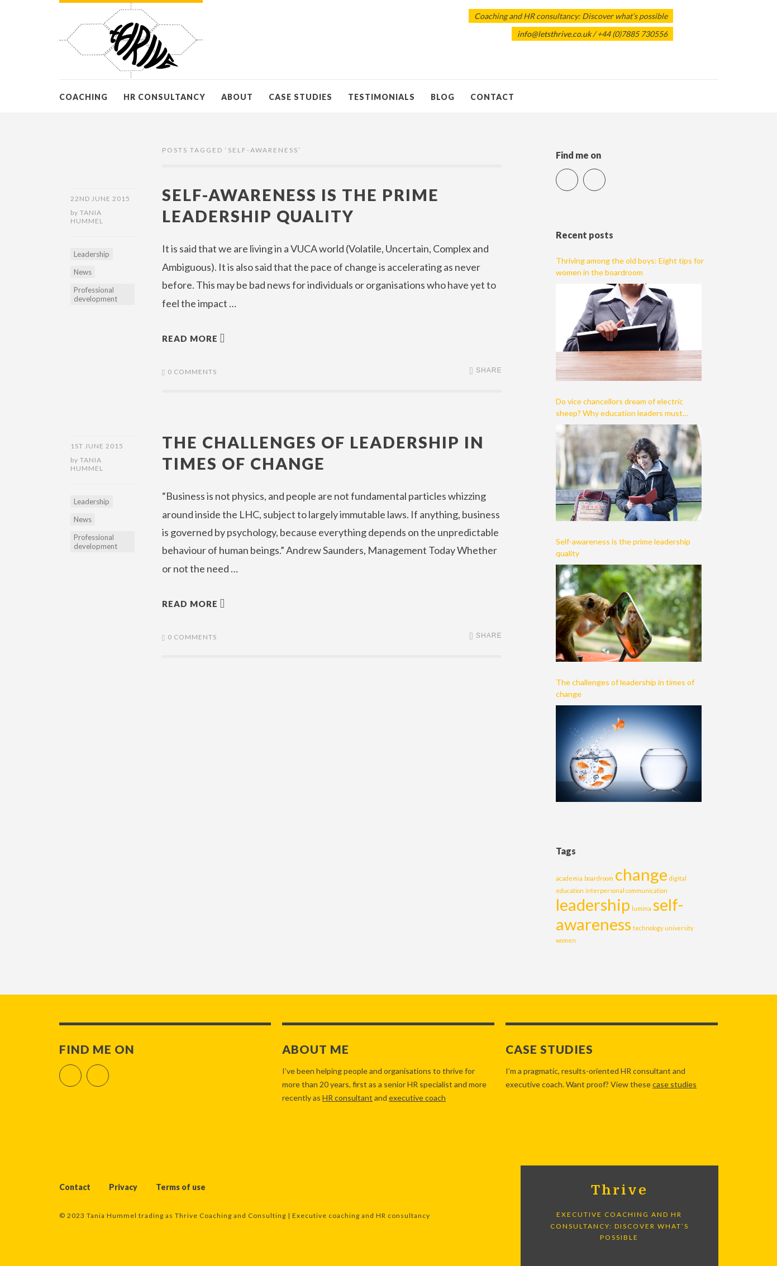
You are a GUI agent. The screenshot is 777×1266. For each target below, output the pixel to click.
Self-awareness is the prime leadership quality (623, 547)
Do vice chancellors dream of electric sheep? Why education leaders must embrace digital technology (619, 407)
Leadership (91, 254)
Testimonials (381, 97)
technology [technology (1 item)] (648, 927)
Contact (492, 97)
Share (489, 370)
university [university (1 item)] (679, 927)
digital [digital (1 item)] (678, 878)
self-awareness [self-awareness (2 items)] (619, 914)
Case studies (300, 97)
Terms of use (181, 1187)
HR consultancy (164, 97)
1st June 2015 (96, 446)
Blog (443, 97)
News (83, 271)
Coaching (83, 97)
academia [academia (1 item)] (569, 878)
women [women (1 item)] (566, 940)
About (237, 97)
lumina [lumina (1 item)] (641, 908)
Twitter (81, 1071)
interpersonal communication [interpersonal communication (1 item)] (626, 890)
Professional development (95, 294)
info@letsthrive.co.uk (554, 34)
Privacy (123, 1187)
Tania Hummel (86, 216)
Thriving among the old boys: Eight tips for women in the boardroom (630, 266)
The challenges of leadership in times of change (625, 688)
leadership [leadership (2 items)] (593, 904)
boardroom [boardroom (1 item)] (598, 878)
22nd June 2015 (100, 198)
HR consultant (347, 1097)
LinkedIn (605, 175)
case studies (674, 1084)
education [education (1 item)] (570, 890)
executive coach (417, 1097)
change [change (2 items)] (641, 874)
